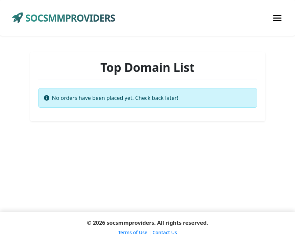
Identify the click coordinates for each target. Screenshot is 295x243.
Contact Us (164, 232)
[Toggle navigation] (277, 18)
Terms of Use (132, 232)
